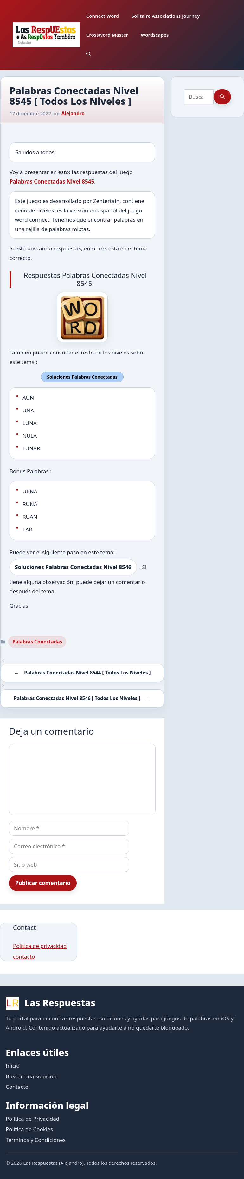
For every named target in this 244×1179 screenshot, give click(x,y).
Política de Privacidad (32, 1118)
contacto (24, 956)
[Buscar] (222, 96)
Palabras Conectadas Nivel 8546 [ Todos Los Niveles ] (77, 697)
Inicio (13, 1065)
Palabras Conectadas (37, 641)
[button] (88, 53)
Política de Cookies (29, 1128)
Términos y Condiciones (36, 1139)
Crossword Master (107, 35)
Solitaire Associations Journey (166, 16)
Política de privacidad (40, 945)
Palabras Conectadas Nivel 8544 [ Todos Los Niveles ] (87, 672)
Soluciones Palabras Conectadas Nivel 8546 (73, 566)
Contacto (17, 1086)
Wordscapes (155, 35)
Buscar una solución (31, 1075)
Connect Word (102, 16)
